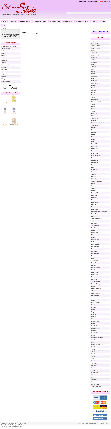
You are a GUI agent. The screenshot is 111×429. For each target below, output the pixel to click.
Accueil (4, 28)
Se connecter (82, 1)
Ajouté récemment (25, 21)
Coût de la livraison (82, 21)
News (103, 21)
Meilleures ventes (40, 21)
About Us (13, 21)
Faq (4, 25)
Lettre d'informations (100, 31)
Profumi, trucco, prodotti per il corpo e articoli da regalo (19, 14)
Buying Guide (67, 21)
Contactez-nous (55, 21)
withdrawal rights (89, 423)
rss (107, 423)
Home (4, 21)
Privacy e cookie (100, 423)
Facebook (95, 21)
